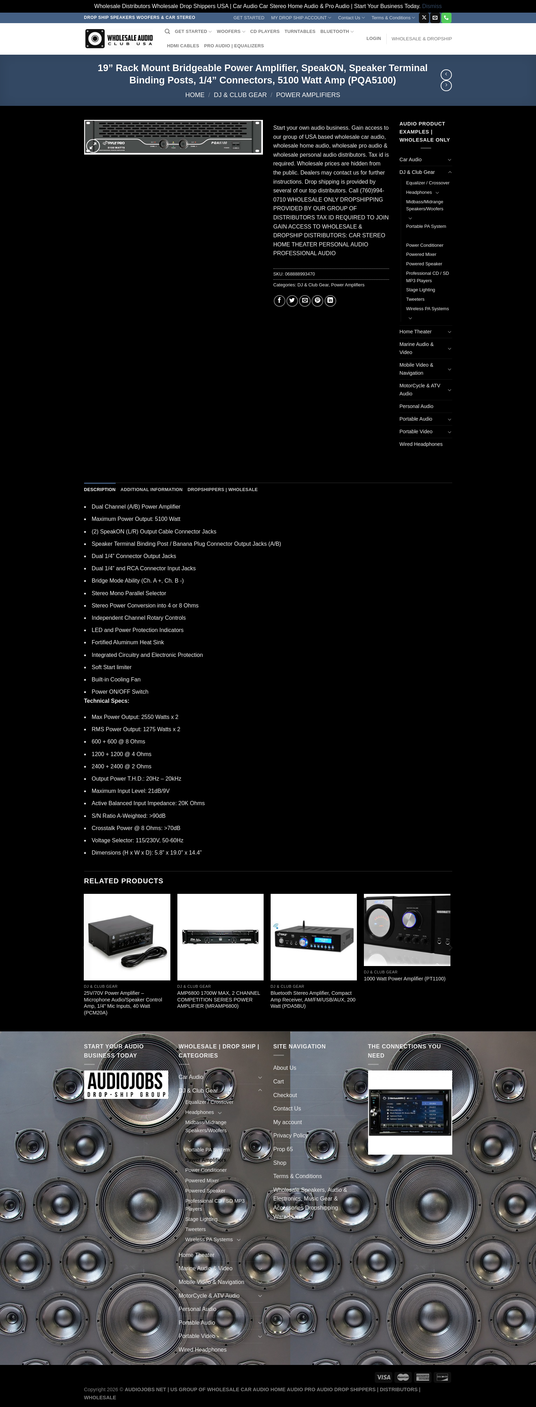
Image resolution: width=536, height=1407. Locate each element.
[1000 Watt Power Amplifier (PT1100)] (407, 930)
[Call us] (446, 18)
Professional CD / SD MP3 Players (427, 277)
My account (287, 1122)
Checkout (285, 1095)
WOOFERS (231, 31)
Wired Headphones (421, 444)
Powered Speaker (424, 263)
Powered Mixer (421, 254)
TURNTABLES (300, 31)
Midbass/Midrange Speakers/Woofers (424, 205)
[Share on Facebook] (279, 301)
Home (194, 94)
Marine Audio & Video (417, 348)
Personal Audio (417, 406)
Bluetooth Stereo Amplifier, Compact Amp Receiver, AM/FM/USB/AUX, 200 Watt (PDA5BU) (313, 999)
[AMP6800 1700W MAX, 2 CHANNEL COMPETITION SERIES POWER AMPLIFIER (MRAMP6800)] (220, 937)
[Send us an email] (435, 18)
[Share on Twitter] (292, 301)
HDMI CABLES (183, 45)
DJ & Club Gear (240, 94)
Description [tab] (100, 489)
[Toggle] (449, 159)
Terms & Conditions (393, 17)
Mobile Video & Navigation (417, 369)
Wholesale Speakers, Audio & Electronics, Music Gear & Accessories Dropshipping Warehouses (310, 1203)
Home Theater (416, 331)
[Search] (167, 31)
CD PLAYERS (265, 31)
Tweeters (415, 299)
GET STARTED (248, 17)
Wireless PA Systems (427, 308)
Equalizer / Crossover (428, 182)
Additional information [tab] (152, 489)
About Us (285, 1068)
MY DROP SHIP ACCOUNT (301, 17)
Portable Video (416, 431)
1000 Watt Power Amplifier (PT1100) (405, 978)
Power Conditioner (425, 245)
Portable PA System (426, 226)
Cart (278, 1082)
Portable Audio (416, 419)
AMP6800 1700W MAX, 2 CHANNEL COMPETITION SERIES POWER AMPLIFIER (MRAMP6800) (218, 999)
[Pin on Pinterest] (317, 301)
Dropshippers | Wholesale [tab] (223, 489)
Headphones (419, 192)
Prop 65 (283, 1149)
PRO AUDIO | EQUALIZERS (234, 45)
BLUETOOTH (337, 31)
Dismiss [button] (432, 6)
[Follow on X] (424, 18)
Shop (279, 1163)
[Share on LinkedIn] (330, 301)
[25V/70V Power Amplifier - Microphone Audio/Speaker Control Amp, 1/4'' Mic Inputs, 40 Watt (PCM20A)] (127, 937)
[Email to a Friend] (305, 301)
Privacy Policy (290, 1135)
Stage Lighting (420, 289)
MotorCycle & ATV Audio (420, 389)
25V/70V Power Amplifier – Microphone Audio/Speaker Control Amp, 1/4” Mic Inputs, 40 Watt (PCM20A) (123, 1002)
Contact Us (351, 17)
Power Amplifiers (308, 94)
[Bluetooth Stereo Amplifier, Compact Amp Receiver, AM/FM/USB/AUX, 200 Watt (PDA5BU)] (314, 937)
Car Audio (411, 159)
